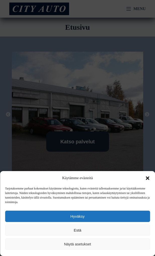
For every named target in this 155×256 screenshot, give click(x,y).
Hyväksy (77, 216)
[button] (147, 178)
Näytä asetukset (77, 244)
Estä (77, 230)
